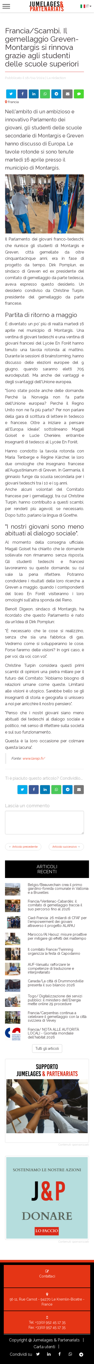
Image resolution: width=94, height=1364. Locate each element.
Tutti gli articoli (47, 1049)
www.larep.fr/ (33, 758)
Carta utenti (44, 1346)
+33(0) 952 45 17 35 (50, 1322)
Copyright (18, 1340)
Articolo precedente (23, 846)
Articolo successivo (66, 846)
